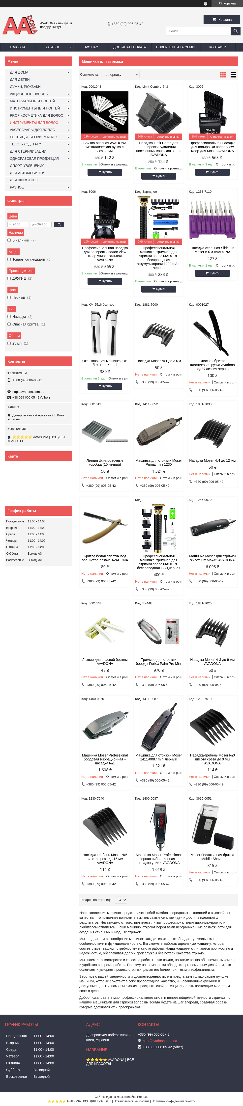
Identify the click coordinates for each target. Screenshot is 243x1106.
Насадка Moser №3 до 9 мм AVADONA (212, 662)
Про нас (91, 47)
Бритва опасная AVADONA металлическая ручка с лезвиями (104, 147)
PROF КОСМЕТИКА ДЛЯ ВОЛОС (36, 115)
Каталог (52, 47)
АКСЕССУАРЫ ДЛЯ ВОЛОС (32, 130)
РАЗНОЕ (17, 187)
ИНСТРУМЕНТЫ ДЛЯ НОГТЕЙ (35, 108)
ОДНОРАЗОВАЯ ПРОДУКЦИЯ (34, 159)
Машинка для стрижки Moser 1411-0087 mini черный (158, 757)
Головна (17, 47)
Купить (107, 172)
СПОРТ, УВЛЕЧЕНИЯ (27, 166)
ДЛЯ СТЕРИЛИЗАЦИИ (28, 151)
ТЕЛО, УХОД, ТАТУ (25, 144)
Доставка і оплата (129, 47)
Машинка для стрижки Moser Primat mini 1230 (158, 462)
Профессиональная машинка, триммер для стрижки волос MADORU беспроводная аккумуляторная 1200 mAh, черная (159, 258)
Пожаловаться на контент (131, 1101)
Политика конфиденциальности (173, 1101)
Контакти (217, 47)
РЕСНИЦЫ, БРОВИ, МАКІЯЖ (34, 137)
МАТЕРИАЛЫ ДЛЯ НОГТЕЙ (32, 101)
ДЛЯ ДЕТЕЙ (20, 79)
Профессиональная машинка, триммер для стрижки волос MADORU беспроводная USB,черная (158, 562)
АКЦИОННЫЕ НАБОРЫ (29, 94)
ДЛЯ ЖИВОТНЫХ (24, 180)
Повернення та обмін (175, 47)
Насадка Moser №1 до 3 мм (158, 361)
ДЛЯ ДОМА (19, 72)
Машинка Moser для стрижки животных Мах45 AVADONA (212, 558)
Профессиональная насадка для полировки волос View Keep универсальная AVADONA (105, 254)
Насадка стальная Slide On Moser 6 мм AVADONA (212, 250)
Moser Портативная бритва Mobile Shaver (212, 857)
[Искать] (236, 31)
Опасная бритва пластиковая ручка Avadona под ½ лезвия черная (212, 365)
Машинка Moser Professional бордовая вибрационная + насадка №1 (105, 759)
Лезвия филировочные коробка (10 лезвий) (105, 462)
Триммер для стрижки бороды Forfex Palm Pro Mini (159, 662)
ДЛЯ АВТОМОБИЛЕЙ (27, 173)
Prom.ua (142, 1097)
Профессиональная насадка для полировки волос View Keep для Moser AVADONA (212, 147)
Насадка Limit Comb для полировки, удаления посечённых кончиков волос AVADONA (158, 149)
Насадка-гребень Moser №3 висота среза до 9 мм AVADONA (212, 759)
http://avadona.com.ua (28, 392)
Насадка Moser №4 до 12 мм (212, 460)
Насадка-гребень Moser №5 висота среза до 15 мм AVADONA (105, 859)
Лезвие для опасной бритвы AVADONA (105, 662)
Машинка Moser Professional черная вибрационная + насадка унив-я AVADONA (159, 859)
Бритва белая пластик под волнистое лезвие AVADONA (105, 558)
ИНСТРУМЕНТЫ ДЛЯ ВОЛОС (34, 123)
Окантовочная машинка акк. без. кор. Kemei (104, 363)
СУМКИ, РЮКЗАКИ (25, 87)
